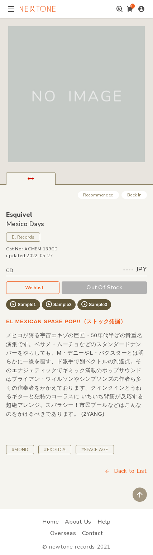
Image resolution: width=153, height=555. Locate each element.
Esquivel (19, 214)
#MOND (20, 449)
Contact (92, 533)
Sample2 (58, 304)
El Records (23, 237)
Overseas (63, 533)
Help (104, 522)
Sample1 (22, 304)
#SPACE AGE (94, 449)
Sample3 (94, 304)
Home (50, 522)
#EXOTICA (55, 449)
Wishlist (33, 287)
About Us (78, 522)
